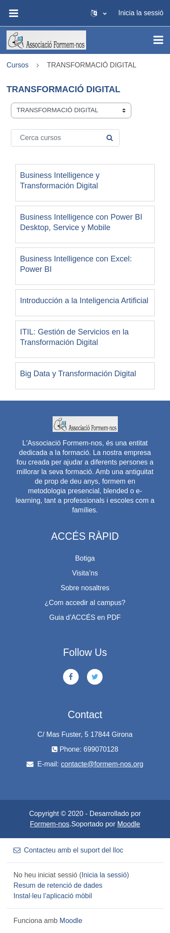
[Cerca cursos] (65, 138)
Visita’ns (85, 573)
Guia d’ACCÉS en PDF (85, 617)
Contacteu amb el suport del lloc (68, 850)
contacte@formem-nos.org (102, 764)
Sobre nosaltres (84, 588)
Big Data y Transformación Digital (78, 373)
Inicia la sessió (140, 13)
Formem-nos (50, 824)
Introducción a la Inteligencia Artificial (84, 300)
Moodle (128, 824)
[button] (99, 13)
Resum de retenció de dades (58, 885)
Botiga (85, 558)
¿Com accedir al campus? (85, 602)
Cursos (18, 65)
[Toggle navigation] (158, 40)
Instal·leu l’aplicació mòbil (52, 896)
